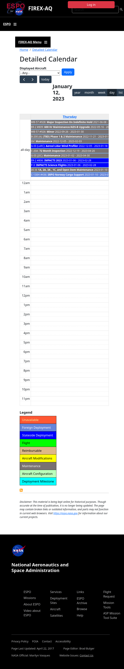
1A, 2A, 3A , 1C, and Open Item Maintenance (65, 169)
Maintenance (44, 141)
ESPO (27, 592)
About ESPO (32, 604)
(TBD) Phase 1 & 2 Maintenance (63, 136)
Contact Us (86, 655)
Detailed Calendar (44, 50)
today (45, 79)
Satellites (56, 615)
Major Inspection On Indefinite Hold (70, 122)
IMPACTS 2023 (53, 160)
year (77, 92)
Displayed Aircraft (33, 68)
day (111, 92)
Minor (50, 131)
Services (56, 592)
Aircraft (55, 609)
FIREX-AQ (40, 8)
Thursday (70, 117)
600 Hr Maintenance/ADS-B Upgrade (67, 127)
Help (80, 615)
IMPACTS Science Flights (51, 165)
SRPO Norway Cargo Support (66, 174)
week (101, 92)
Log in (91, 5)
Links (80, 592)
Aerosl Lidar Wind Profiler (62, 146)
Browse (82, 609)
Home (24, 50)
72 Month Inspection (52, 151)
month (89, 92)
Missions (30, 598)
